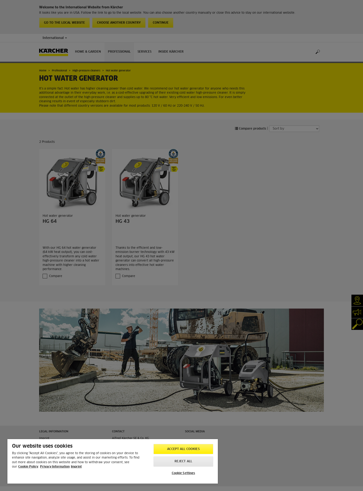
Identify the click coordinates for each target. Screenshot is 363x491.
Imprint (76, 466)
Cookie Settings (183, 473)
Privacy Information (55, 466)
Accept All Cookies (183, 449)
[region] (112, 461)
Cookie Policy (28, 466)
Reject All (183, 461)
